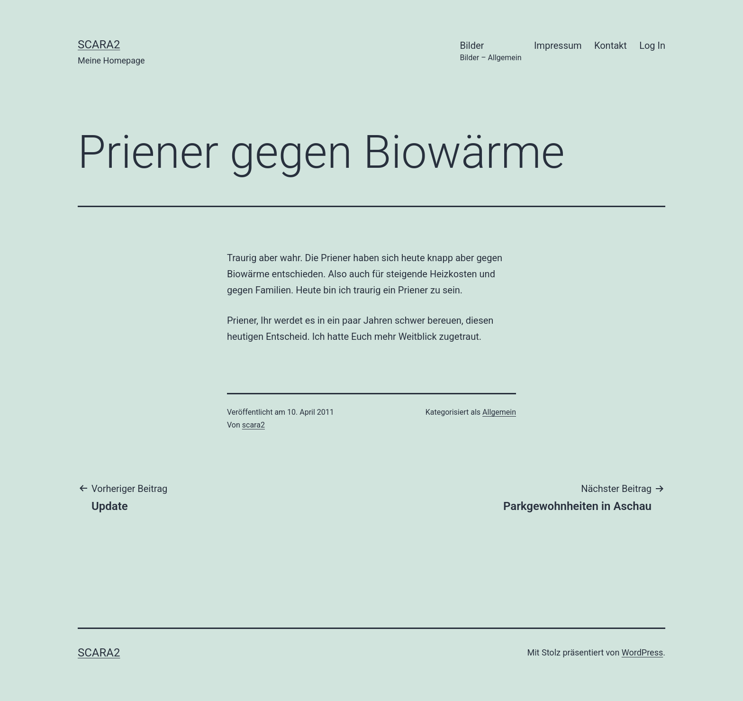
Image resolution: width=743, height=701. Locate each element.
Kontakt (610, 45)
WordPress (642, 652)
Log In (652, 45)
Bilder (491, 52)
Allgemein (499, 412)
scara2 (99, 44)
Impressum (558, 45)
